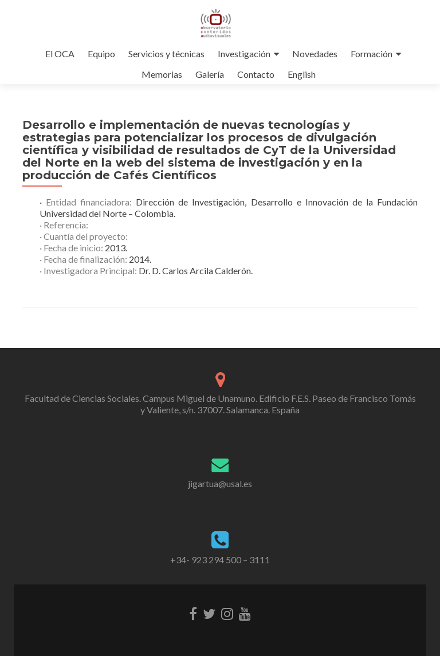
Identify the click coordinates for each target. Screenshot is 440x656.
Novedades (314, 53)
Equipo (101, 53)
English (302, 74)
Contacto (255, 74)
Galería (209, 74)
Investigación (244, 53)
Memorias (162, 74)
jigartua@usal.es (220, 483)
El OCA (59, 53)
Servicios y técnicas (166, 53)
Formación (371, 53)
